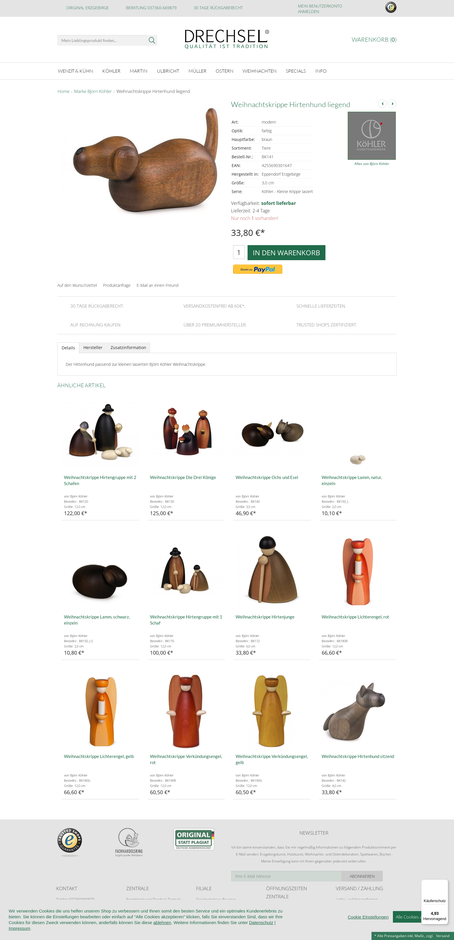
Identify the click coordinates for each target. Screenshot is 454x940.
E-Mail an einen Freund (157, 284)
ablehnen (162, 935)
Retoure (342, 904)
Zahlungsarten (347, 909)
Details (68, 347)
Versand (442, 935)
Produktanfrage (117, 284)
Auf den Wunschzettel (77, 284)
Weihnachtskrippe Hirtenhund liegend (153, 91)
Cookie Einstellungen (368, 929)
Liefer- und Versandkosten (357, 898)
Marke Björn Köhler (93, 91)
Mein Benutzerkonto (320, 6)
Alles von (371, 163)
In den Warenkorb (286, 251)
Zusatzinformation (128, 346)
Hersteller (92, 346)
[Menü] (444, 883)
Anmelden (308, 11)
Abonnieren (376, 875)
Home (63, 91)
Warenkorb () (374, 39)
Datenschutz (261, 935)
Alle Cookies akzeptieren (419, 929)
